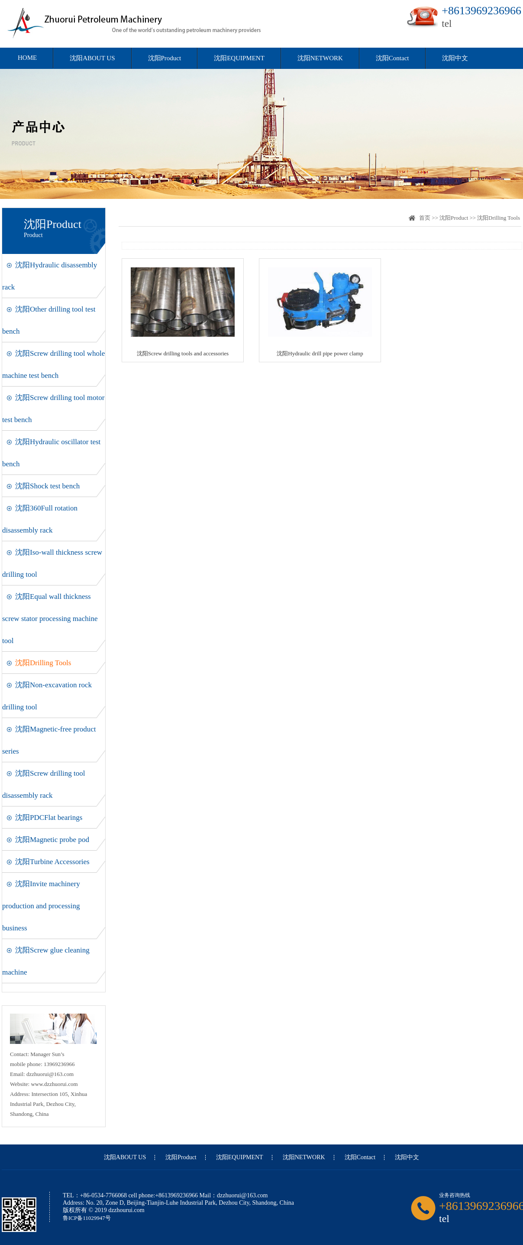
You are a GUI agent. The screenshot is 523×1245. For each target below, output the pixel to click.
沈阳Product (164, 58)
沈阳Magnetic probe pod (52, 839)
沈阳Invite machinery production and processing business (41, 906)
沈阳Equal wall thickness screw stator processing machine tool (49, 618)
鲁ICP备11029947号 (87, 1218)
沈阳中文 (455, 58)
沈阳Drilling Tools (43, 663)
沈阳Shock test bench (47, 486)
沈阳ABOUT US (92, 58)
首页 (424, 218)
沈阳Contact (392, 58)
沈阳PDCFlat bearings (48, 817)
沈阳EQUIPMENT (239, 58)
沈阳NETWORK (320, 58)
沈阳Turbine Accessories (52, 862)
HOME (27, 57)
